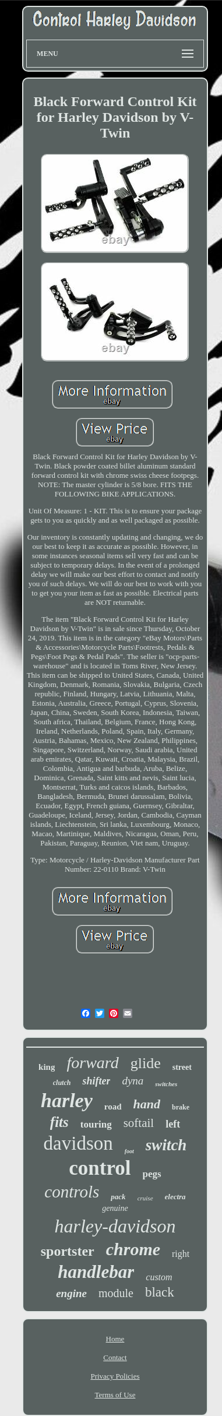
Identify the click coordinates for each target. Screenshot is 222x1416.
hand (146, 1104)
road (113, 1106)
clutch (62, 1083)
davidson (78, 1143)
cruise (145, 1198)
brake (180, 1107)
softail (139, 1123)
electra (175, 1196)
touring (96, 1124)
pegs (152, 1173)
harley (67, 1100)
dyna (132, 1081)
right (180, 1254)
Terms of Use (115, 1394)
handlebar (96, 1272)
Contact (114, 1357)
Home (115, 1338)
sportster (67, 1251)
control (100, 1168)
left (172, 1124)
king (46, 1067)
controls (71, 1191)
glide (146, 1063)
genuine (115, 1208)
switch (166, 1145)
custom (159, 1277)
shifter (96, 1081)
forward (92, 1063)
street (182, 1067)
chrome (133, 1249)
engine (71, 1293)
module (115, 1293)
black (159, 1292)
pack (118, 1196)
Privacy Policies (114, 1376)
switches (166, 1083)
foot (129, 1151)
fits (59, 1122)
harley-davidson (115, 1226)
